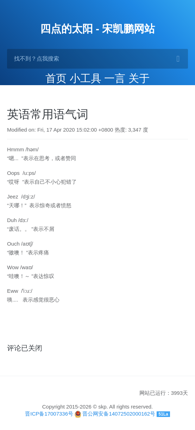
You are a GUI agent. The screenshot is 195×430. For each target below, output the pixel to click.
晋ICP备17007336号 (49, 414)
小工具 (85, 78)
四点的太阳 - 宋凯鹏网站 (97, 28)
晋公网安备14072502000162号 (118, 414)
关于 (139, 78)
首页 (56, 78)
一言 (114, 78)
